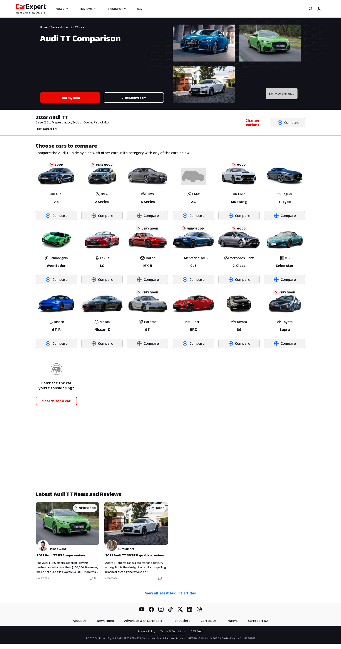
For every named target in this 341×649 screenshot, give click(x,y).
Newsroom (105, 620)
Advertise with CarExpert (143, 620)
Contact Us (209, 620)
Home (44, 27)
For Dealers (181, 620)
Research (117, 8)
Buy (139, 8)
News (62, 8)
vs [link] (82, 27)
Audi (69, 27)
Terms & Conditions (173, 631)
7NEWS (232, 620)
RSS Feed (197, 631)
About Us (80, 620)
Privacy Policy (146, 631)
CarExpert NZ (258, 620)
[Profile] (319, 8)
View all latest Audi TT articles (170, 593)
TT (76, 27)
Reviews (88, 8)
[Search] (310, 8)
